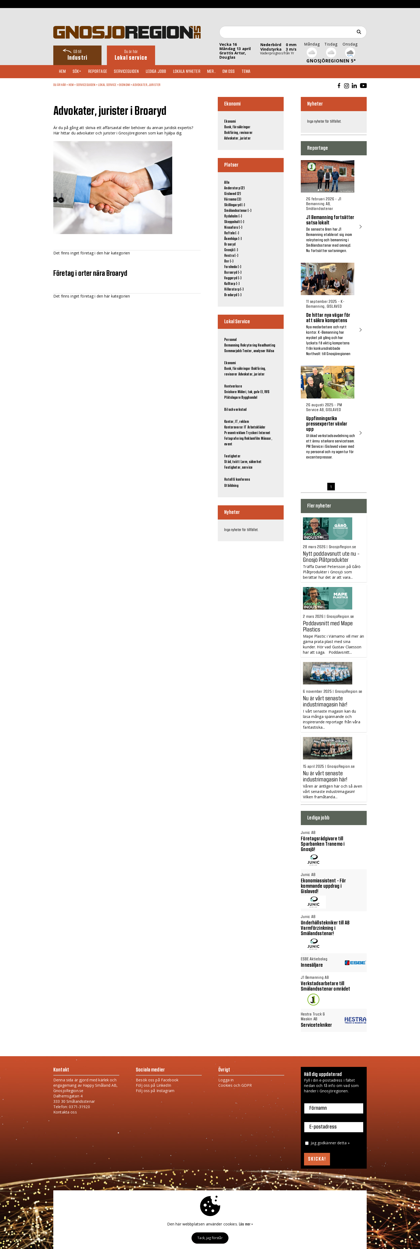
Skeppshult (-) (234, 222)
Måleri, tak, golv (249, 392)
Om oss (236, 71)
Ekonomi (124, 84)
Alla (226, 183)
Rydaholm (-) (233, 216)
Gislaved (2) (232, 194)
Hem (63, 71)
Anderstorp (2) (234, 188)
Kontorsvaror (233, 427)
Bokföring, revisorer (238, 133)
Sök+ (79, 71)
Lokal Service (107, 84)
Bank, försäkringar (237, 127)
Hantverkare (233, 386)
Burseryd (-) (232, 272)
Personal (230, 340)
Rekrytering (248, 345)
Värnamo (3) (232, 199)
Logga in (226, 1079)
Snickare (230, 392)
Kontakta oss (65, 1112)
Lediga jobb (161, 71)
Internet (264, 433)
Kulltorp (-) (231, 284)
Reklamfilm (252, 439)
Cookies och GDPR (235, 1085)
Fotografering (233, 439)
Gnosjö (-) (231, 250)
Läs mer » (246, 1224)
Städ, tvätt (232, 462)
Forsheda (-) (232, 267)
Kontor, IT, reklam (236, 422)
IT (245, 427)
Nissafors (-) (233, 228)
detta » (343, 1142)
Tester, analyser (253, 351)
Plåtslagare (232, 398)
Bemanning (231, 345)
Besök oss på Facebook (157, 1079)
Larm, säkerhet (251, 462)
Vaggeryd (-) (232, 278)
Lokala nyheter (192, 71)
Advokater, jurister (146, 84)
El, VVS (264, 392)
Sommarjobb (232, 351)
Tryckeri (252, 433)
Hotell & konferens (237, 479)
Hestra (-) (231, 256)
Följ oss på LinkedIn (153, 1085)
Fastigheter (232, 456)
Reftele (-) (231, 233)
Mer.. (218, 71)
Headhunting (266, 345)
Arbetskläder (257, 427)
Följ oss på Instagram (155, 1090)
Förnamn (318, 1108)
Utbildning (231, 486)
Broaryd (229, 244)
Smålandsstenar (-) (237, 211)
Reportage (100, 71)
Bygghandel (249, 398)
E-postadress (323, 1127)
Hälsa (270, 351)
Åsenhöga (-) (233, 239)
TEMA (255, 71)
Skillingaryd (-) (234, 205)
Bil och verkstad (235, 410)
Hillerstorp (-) (233, 289)
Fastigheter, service (238, 467)
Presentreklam (234, 433)
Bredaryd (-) (232, 295)
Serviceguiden (130, 71)
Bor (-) (228, 261)
